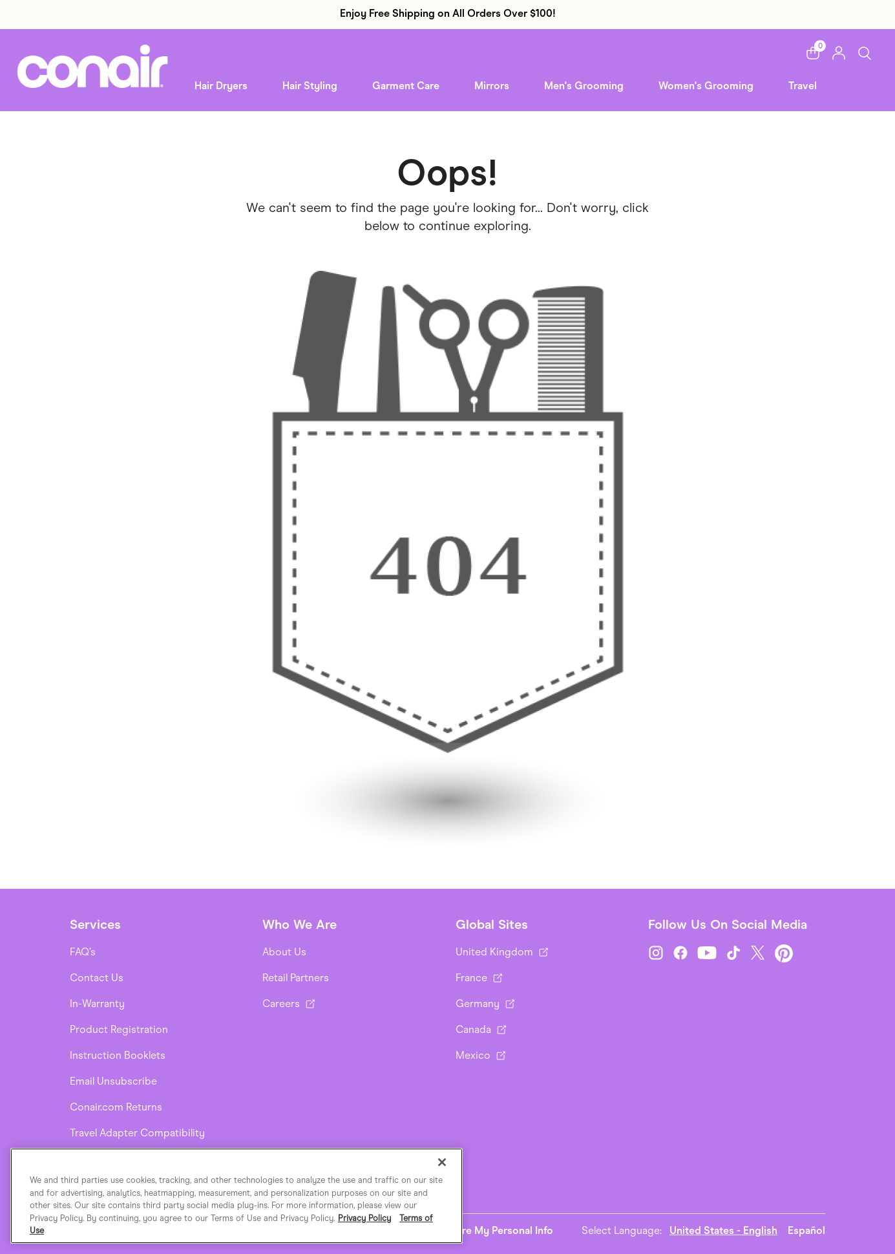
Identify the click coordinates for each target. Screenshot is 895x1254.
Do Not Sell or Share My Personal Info (464, 1230)
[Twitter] (758, 953)
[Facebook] (680, 953)
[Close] (442, 1162)
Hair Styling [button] (309, 86)
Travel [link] (802, 86)
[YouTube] (707, 953)
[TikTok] (733, 953)
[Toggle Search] (864, 53)
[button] (813, 53)
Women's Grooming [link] (705, 86)
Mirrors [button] (491, 86)
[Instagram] (656, 953)
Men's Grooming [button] (584, 86)
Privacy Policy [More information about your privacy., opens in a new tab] (364, 1218)
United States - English (723, 1230)
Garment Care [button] (405, 86)
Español (806, 1230)
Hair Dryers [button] (221, 86)
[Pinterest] (784, 953)
